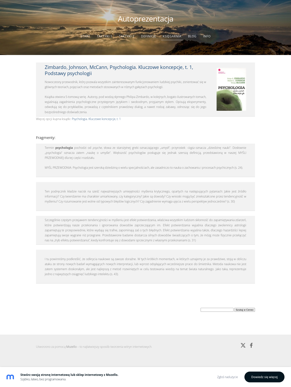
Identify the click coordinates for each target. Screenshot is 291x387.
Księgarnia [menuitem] (172, 31)
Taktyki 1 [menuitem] (104, 31)
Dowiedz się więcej (264, 377)
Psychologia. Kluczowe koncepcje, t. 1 (96, 113)
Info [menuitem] (207, 31)
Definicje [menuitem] (148, 31)
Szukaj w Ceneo (245, 304)
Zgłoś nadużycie (227, 377)
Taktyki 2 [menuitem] (126, 31)
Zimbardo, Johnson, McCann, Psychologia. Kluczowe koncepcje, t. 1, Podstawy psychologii (119, 64)
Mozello (71, 341)
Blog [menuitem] (192, 31)
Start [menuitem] (85, 31)
